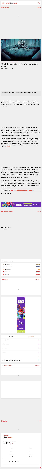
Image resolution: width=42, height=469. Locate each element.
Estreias (11, 452)
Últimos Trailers (7, 212)
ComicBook (8, 146)
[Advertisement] (21, 28)
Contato (12, 456)
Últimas (5, 279)
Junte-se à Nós (30, 454)
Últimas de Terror (7, 365)
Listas (4, 421)
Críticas (30, 452)
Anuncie (30, 456)
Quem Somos (11, 454)
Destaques (5, 7)
